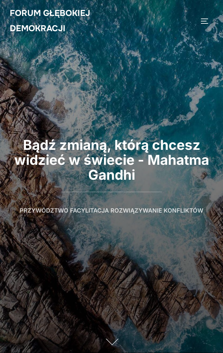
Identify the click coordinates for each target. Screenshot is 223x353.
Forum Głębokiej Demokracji (50, 21)
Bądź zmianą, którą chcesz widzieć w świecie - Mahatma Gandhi (111, 160)
